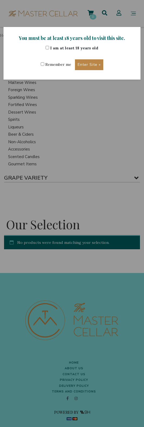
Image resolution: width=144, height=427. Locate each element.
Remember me (56, 64)
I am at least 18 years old (72, 48)
